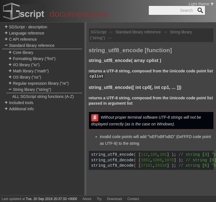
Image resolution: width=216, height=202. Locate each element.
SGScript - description (25, 27)
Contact (133, 199)
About (86, 199)
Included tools (18, 102)
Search (200, 10)
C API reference (20, 39)
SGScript (98, 32)
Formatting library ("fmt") (32, 58)
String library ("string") (29, 89)
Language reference (24, 33)
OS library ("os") (24, 77)
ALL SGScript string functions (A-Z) (43, 96)
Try (99, 199)
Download (114, 199)
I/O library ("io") (24, 65)
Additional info (19, 109)
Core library (20, 52)
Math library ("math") (28, 71)
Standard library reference (29, 45)
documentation (79, 14)
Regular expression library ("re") (38, 83)
